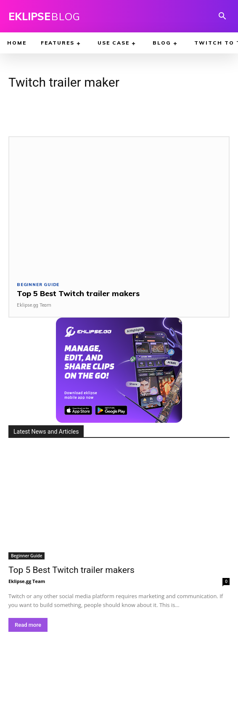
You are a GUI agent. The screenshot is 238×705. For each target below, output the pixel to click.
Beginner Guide (38, 285)
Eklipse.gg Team (34, 305)
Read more (28, 625)
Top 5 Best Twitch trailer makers (78, 293)
